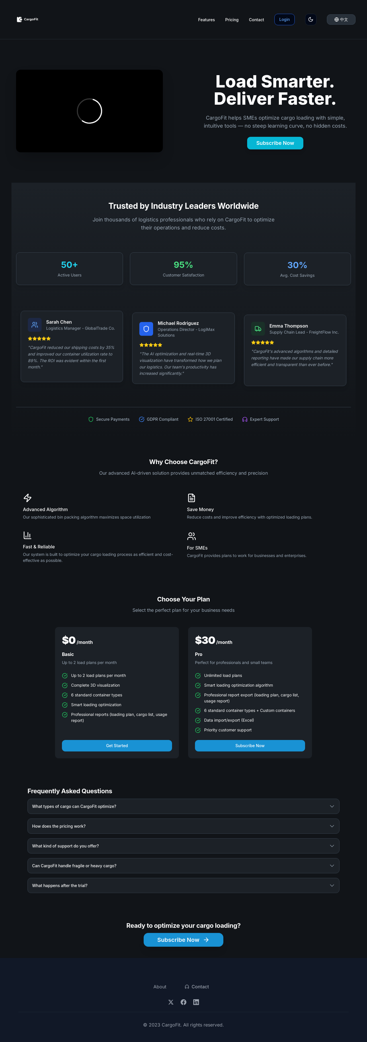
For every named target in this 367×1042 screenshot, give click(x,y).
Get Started (117, 748)
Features (206, 19)
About (159, 987)
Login (284, 19)
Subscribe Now (275, 143)
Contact (256, 19)
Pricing (232, 19)
